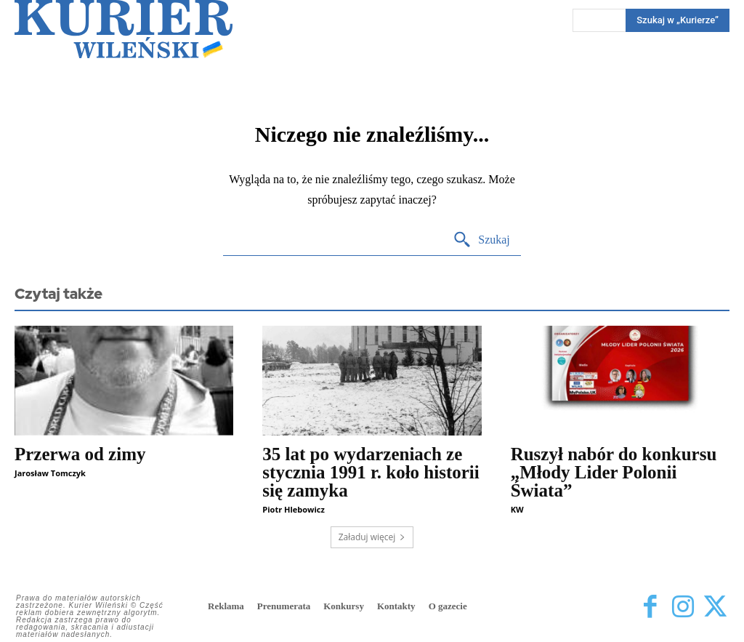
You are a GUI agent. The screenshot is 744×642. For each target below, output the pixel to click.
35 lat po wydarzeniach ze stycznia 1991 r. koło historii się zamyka (370, 472)
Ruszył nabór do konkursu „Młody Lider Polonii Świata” (614, 472)
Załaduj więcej (372, 537)
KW (517, 509)
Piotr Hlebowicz (293, 509)
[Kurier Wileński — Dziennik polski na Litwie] (123, 29)
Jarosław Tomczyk (50, 473)
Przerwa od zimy (80, 454)
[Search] (481, 240)
